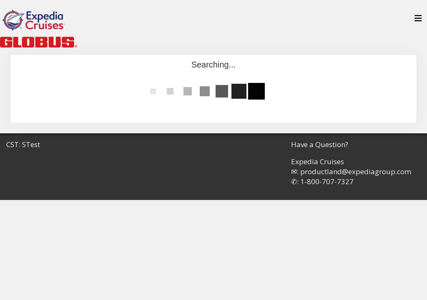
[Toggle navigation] (418, 20)
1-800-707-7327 (327, 181)
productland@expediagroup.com (355, 171)
